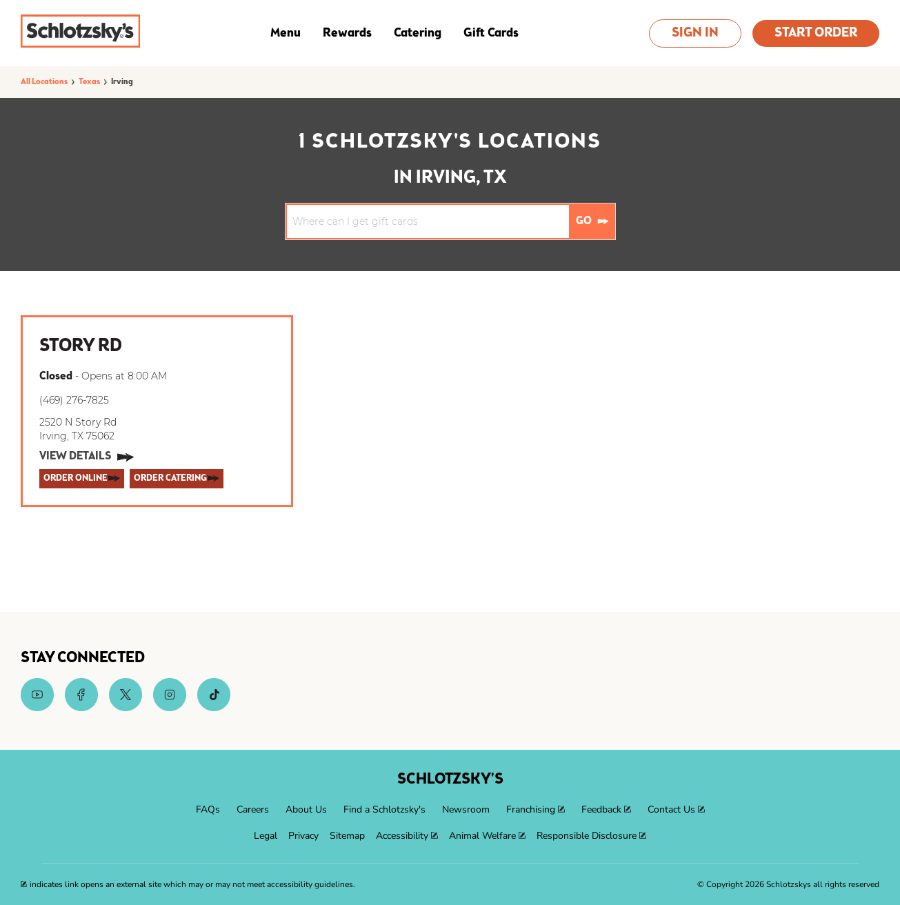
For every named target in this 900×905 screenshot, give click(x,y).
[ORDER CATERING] (176, 478)
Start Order (815, 33)
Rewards (347, 33)
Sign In (695, 33)
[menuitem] (208, 810)
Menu (285, 33)
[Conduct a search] (428, 221)
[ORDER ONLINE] (81, 478)
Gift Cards (491, 33)
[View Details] (86, 457)
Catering (417, 33)
